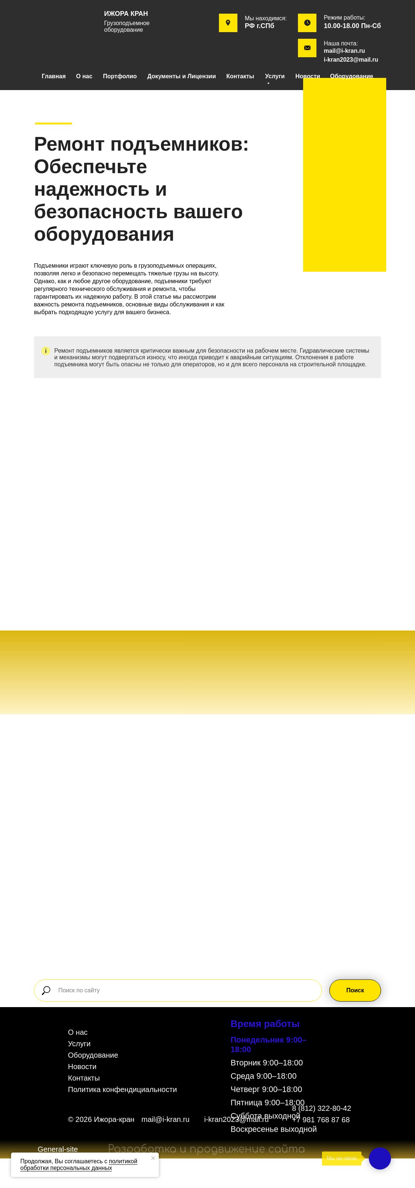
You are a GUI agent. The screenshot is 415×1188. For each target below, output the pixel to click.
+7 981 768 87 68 (321, 1120)
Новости (307, 76)
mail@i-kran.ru (344, 51)
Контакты (240, 76)
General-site (58, 1149)
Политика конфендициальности (122, 1089)
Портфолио (120, 76)
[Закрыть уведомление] (153, 1158)
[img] (65, 23)
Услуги (79, 1044)
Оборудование (351, 76)
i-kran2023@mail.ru (351, 59)
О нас (84, 76)
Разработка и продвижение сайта (206, 1149)
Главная (54, 76)
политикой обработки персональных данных (78, 1164)
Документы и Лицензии (181, 76)
